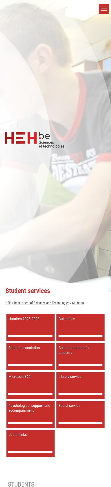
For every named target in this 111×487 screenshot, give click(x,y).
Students (78, 303)
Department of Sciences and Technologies (41, 303)
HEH (8, 303)
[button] (104, 9)
